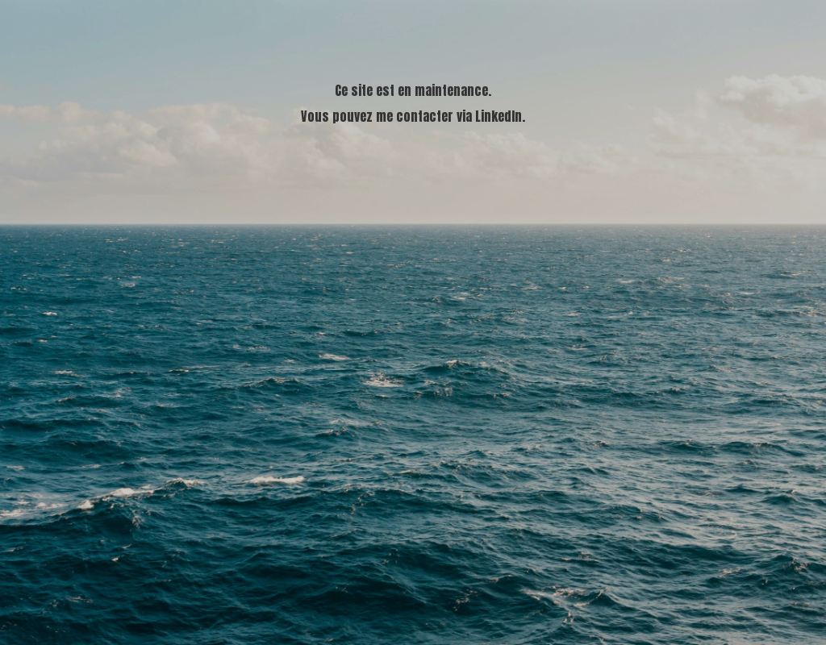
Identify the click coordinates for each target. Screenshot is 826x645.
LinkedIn (498, 116)
